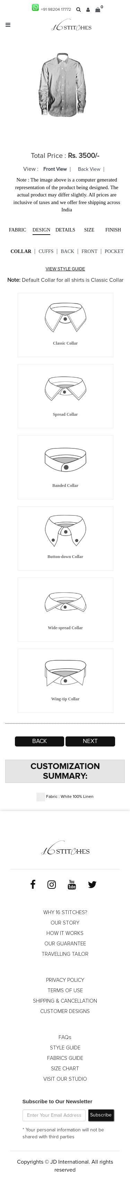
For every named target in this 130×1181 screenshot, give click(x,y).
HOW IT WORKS (65, 933)
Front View (55, 169)
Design (41, 230)
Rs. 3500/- (83, 155)
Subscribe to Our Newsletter (58, 1101)
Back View (89, 169)
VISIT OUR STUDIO (65, 1079)
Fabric (17, 230)
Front (89, 251)
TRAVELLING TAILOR (65, 954)
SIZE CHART (65, 1068)
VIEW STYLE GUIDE (65, 269)
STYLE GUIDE (65, 1048)
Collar (21, 251)
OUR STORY (65, 923)
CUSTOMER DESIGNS (65, 1011)
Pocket (114, 251)
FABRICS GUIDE (65, 1058)
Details (65, 230)
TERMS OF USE (65, 990)
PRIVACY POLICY (65, 980)
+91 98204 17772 (51, 8)
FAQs (65, 1037)
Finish (113, 230)
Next (90, 741)
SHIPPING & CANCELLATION (65, 1001)
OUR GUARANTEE (65, 943)
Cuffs (45, 251)
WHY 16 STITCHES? (65, 912)
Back (67, 251)
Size (89, 230)
